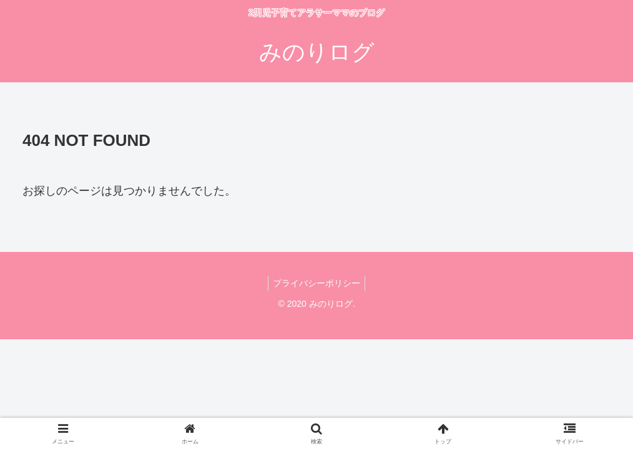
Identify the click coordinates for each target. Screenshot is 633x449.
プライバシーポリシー (316, 283)
